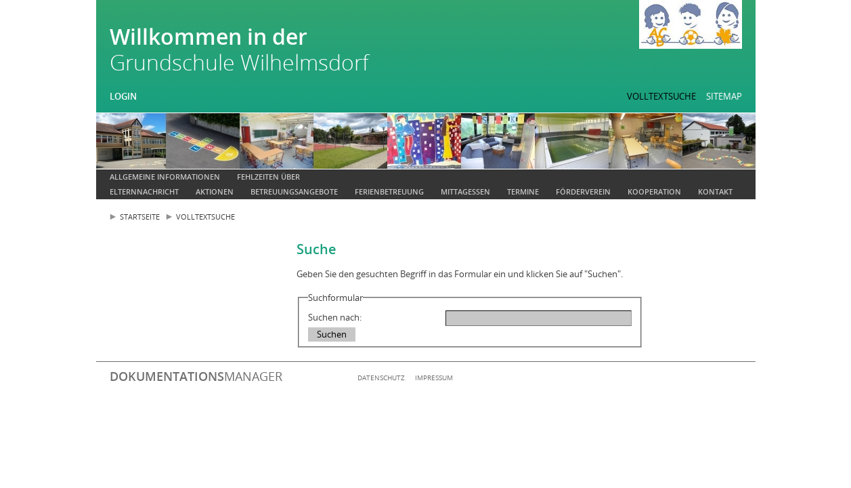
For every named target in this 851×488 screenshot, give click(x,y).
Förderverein (583, 191)
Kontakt (715, 191)
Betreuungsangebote (294, 191)
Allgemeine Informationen (165, 176)
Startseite (140, 216)
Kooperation (654, 191)
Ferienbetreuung (389, 191)
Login (123, 96)
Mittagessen (465, 191)
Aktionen (215, 191)
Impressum (434, 377)
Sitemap (724, 96)
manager (196, 376)
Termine (523, 191)
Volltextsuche (661, 96)
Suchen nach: (335, 317)
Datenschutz (381, 377)
